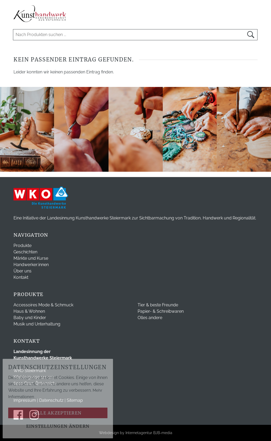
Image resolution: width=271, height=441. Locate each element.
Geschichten (25, 251)
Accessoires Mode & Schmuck (43, 304)
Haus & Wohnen (29, 311)
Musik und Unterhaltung (36, 324)
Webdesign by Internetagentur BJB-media (135, 433)
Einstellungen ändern (58, 426)
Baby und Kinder (29, 317)
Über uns (22, 271)
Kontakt (20, 277)
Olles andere (150, 317)
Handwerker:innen (31, 264)
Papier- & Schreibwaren (161, 311)
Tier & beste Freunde (158, 304)
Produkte (22, 245)
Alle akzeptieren (58, 413)
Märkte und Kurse (30, 258)
